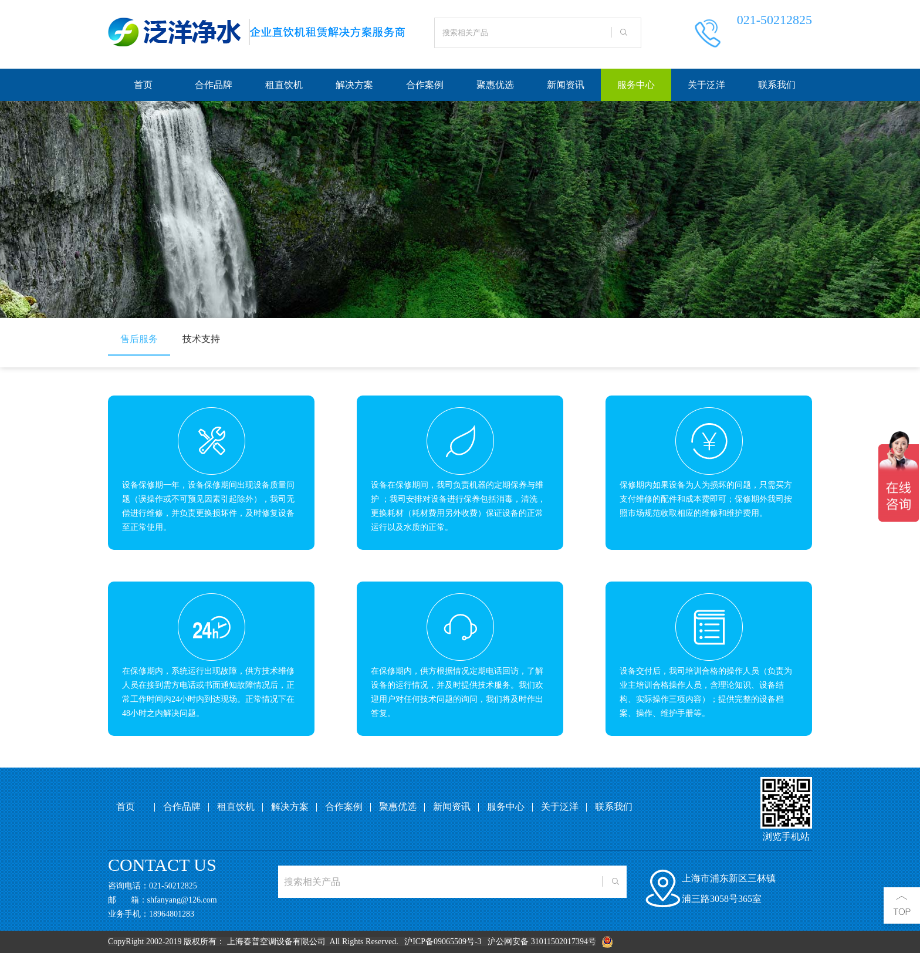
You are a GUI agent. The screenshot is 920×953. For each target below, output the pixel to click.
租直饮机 (284, 85)
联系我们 (777, 85)
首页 (143, 85)
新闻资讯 (565, 85)
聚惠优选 (495, 85)
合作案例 (425, 85)
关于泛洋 (706, 85)
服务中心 (636, 85)
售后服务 (139, 339)
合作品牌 (213, 85)
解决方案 (354, 85)
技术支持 (201, 339)
